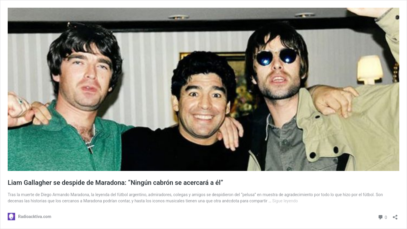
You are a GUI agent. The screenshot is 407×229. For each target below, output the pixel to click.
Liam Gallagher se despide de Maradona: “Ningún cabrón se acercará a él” (115, 182)
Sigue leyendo (285, 200)
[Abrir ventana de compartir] (395, 215)
